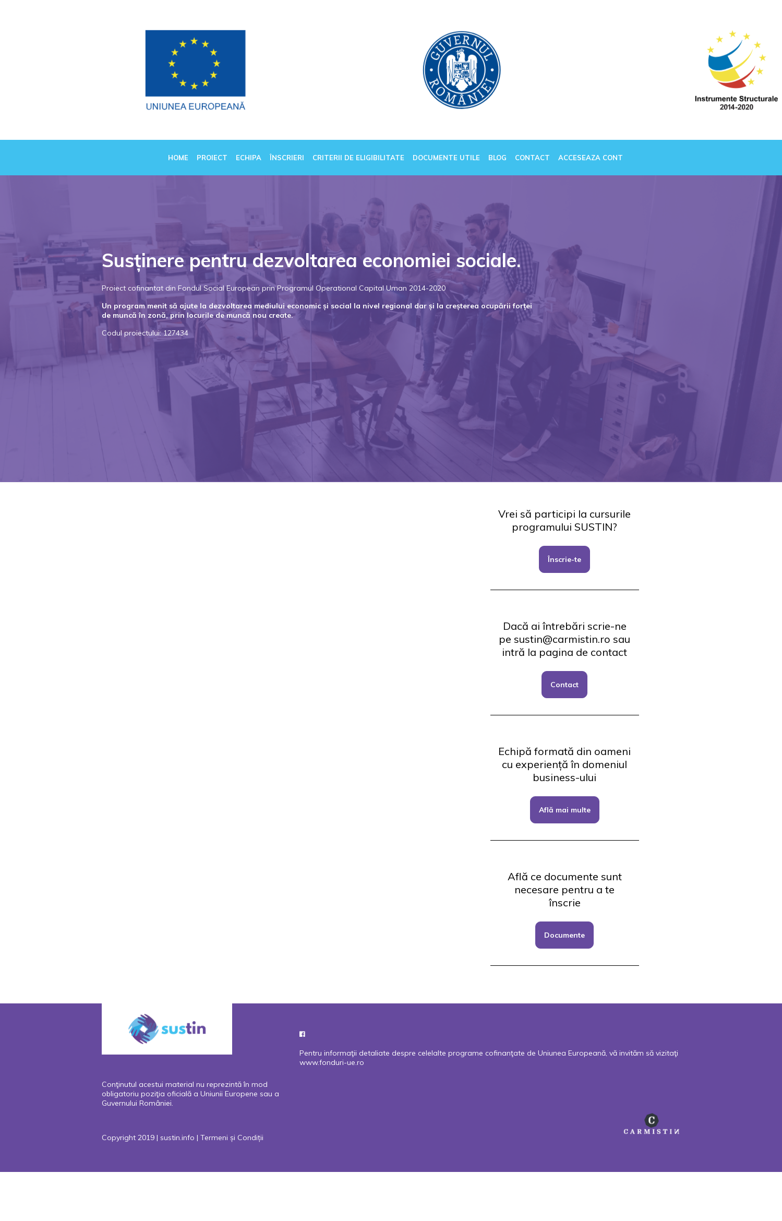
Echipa (248, 157)
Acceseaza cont (590, 157)
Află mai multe (565, 810)
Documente (564, 935)
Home (178, 157)
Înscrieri (287, 157)
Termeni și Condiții (231, 1137)
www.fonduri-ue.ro (331, 1062)
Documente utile (446, 157)
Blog (497, 157)
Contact (532, 157)
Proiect (212, 157)
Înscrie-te (564, 559)
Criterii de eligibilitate (358, 157)
